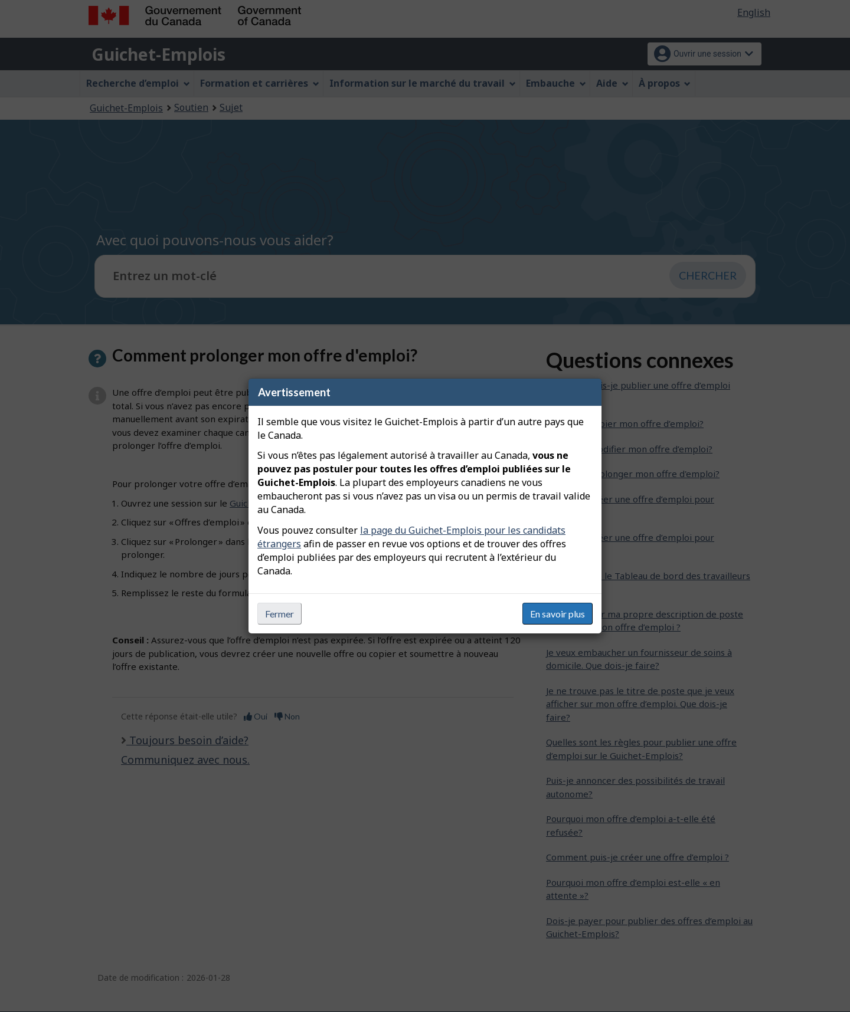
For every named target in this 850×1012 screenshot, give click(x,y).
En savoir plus (557, 613)
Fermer (279, 613)
